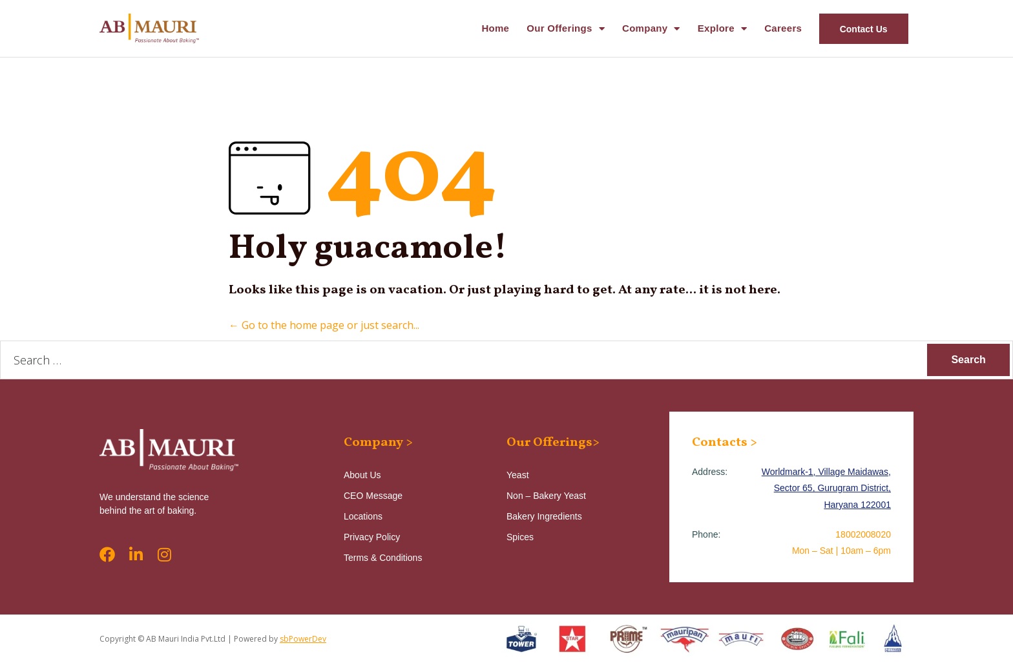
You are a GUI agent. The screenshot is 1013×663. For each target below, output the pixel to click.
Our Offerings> (553, 443)
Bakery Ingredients (544, 516)
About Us (362, 475)
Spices (520, 537)
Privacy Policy (372, 537)
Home (495, 28)
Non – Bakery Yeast (546, 495)
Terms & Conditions (383, 557)
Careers (783, 28)
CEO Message (373, 495)
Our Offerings (566, 28)
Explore (722, 28)
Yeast (517, 475)
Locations (363, 516)
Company (651, 28)
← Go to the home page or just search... (324, 325)
